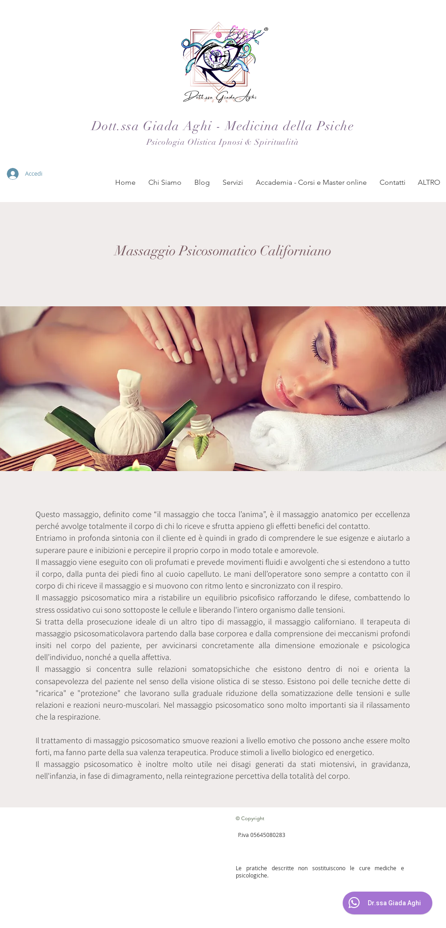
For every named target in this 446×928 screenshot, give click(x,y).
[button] (165, 182)
